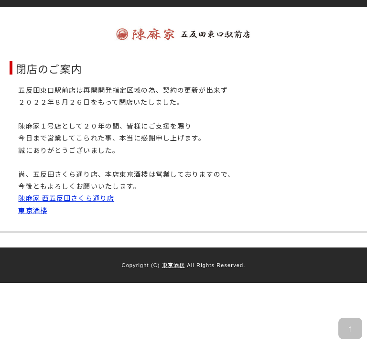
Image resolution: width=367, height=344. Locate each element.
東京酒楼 (32, 210)
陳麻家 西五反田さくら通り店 (66, 198)
